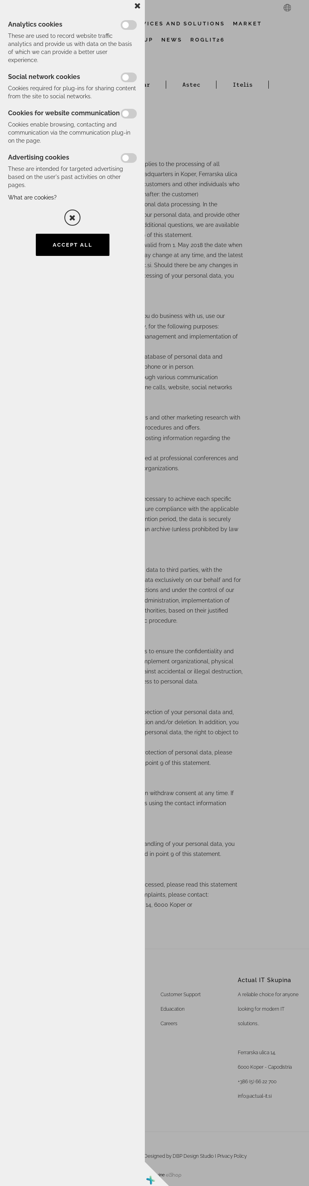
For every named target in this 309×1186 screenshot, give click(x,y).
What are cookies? (32, 197)
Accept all (73, 245)
